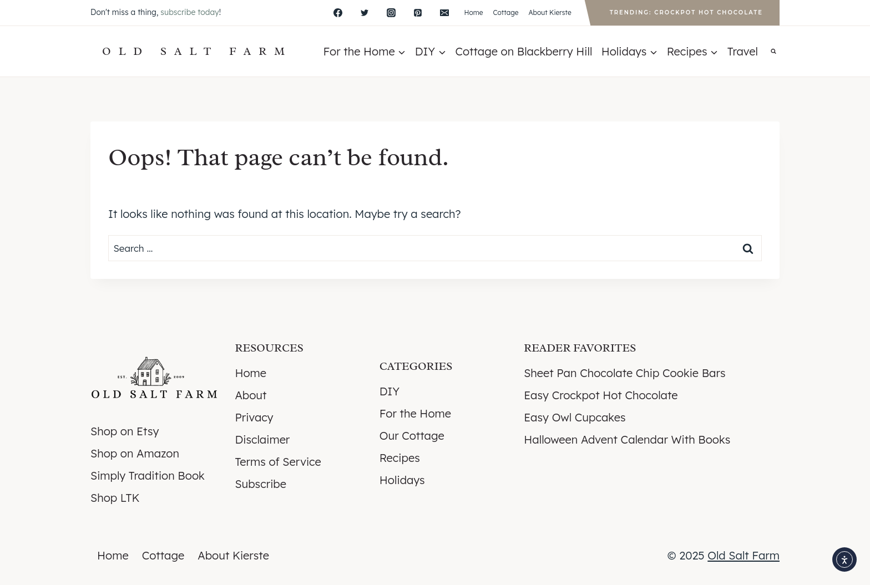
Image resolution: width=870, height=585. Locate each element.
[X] (364, 13)
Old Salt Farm (743, 555)
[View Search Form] (773, 51)
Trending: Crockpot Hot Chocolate (686, 12)
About (250, 395)
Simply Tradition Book (147, 475)
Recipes (400, 458)
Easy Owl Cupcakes (574, 417)
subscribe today (189, 12)
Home (473, 12)
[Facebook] (338, 13)
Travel (742, 51)
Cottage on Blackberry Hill (523, 51)
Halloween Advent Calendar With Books (627, 439)
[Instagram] (391, 13)
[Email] (444, 13)
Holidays (402, 480)
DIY (389, 391)
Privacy (254, 417)
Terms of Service (278, 462)
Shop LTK (114, 498)
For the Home (415, 413)
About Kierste (549, 12)
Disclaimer (262, 439)
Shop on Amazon (134, 453)
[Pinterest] (418, 13)
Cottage (505, 12)
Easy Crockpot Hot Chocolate (600, 395)
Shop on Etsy (124, 431)
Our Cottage (412, 435)
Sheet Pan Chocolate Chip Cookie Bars (624, 373)
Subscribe (260, 484)
